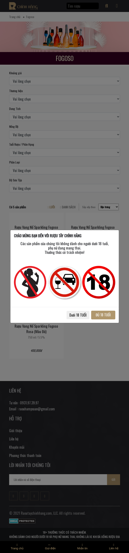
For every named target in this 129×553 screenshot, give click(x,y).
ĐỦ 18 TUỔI (103, 314)
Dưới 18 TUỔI (78, 315)
